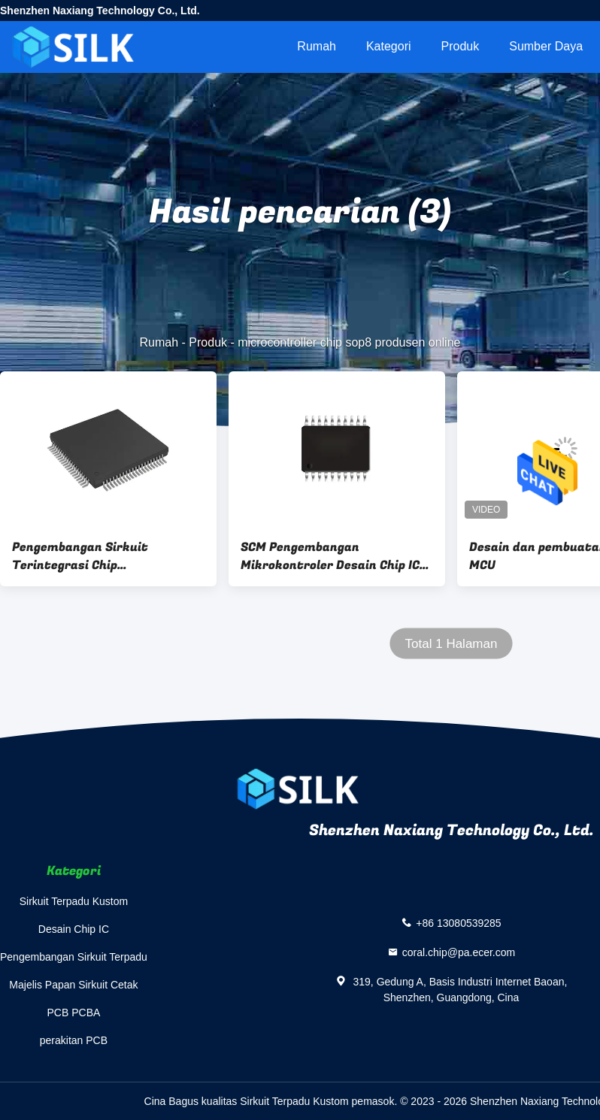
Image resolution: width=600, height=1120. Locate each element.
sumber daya (546, 46)
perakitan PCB (74, 1040)
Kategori (388, 46)
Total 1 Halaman (451, 644)
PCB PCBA (74, 1012)
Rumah (316, 46)
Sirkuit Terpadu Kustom (74, 901)
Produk (460, 46)
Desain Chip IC (73, 929)
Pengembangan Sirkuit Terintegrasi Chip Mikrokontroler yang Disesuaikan (80, 556)
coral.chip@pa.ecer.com (458, 952)
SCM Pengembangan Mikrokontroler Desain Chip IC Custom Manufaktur (330, 556)
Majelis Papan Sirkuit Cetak (73, 985)
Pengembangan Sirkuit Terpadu (73, 957)
